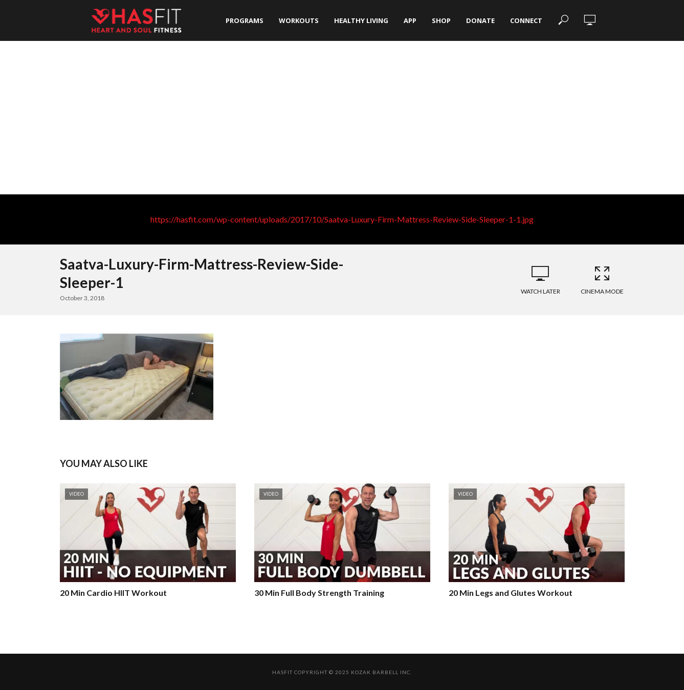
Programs (244, 20)
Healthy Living (361, 20)
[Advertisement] (342, 117)
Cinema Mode (602, 279)
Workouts (299, 20)
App (410, 20)
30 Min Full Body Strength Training (319, 592)
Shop (441, 20)
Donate (480, 20)
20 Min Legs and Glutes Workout (510, 592)
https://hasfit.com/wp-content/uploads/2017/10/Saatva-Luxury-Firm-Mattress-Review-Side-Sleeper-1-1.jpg (342, 219)
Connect (526, 20)
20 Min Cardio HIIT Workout (113, 592)
